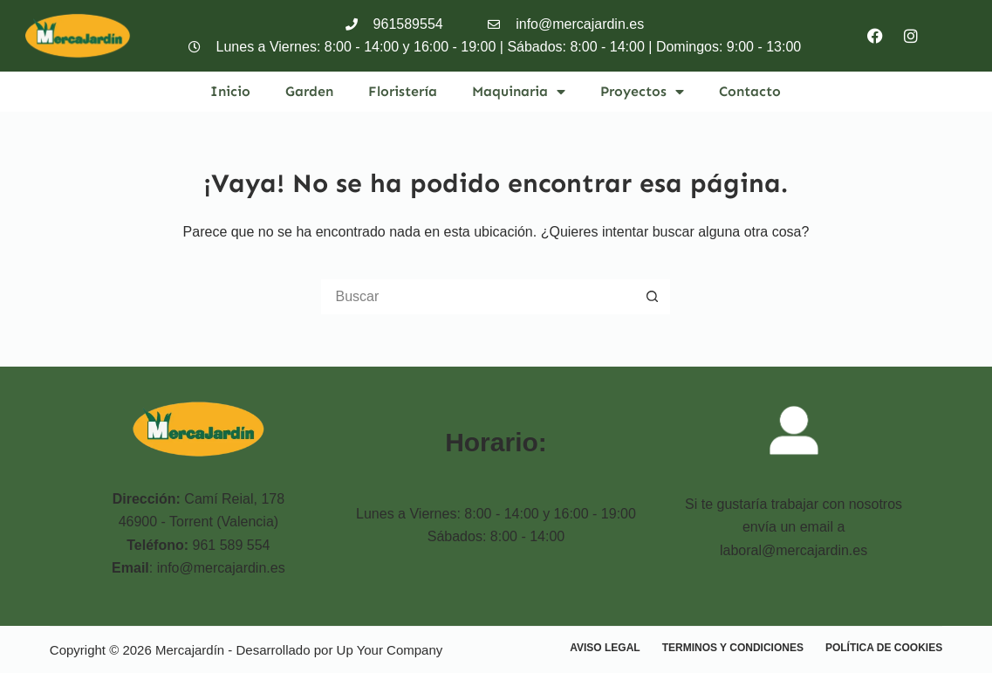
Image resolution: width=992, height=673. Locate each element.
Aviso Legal (605, 648)
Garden (309, 91)
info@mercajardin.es (221, 567)
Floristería (402, 91)
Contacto (750, 91)
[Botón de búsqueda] (652, 296)
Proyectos (642, 91)
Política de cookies (883, 648)
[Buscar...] (478, 296)
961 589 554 (231, 545)
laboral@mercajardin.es (793, 550)
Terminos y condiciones (733, 648)
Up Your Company (390, 649)
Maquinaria (518, 91)
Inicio (230, 91)
